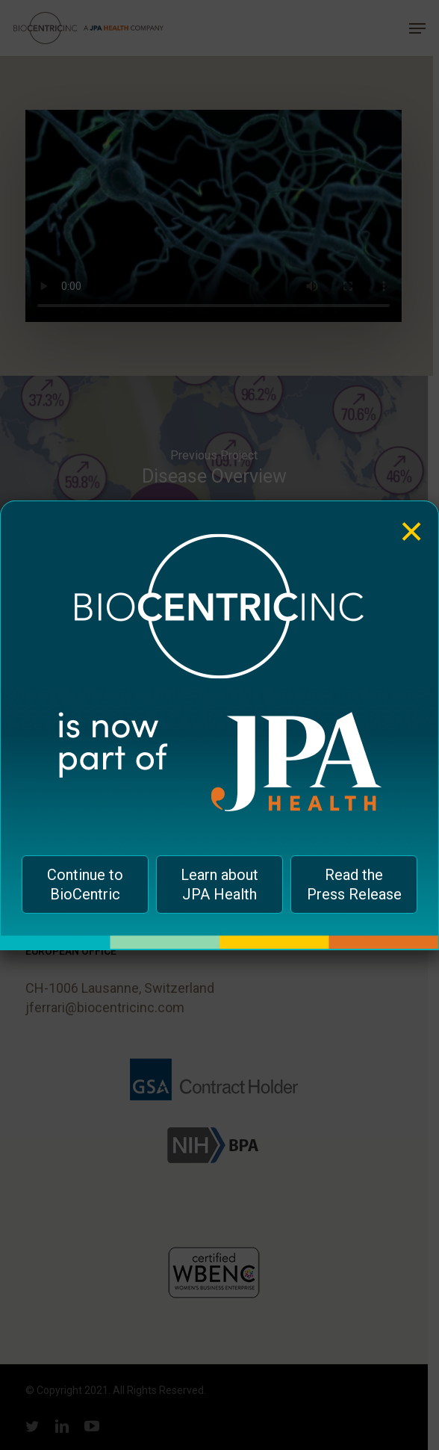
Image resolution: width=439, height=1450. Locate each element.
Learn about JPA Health (219, 884)
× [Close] (411, 520)
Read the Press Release (354, 884)
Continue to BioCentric (85, 884)
